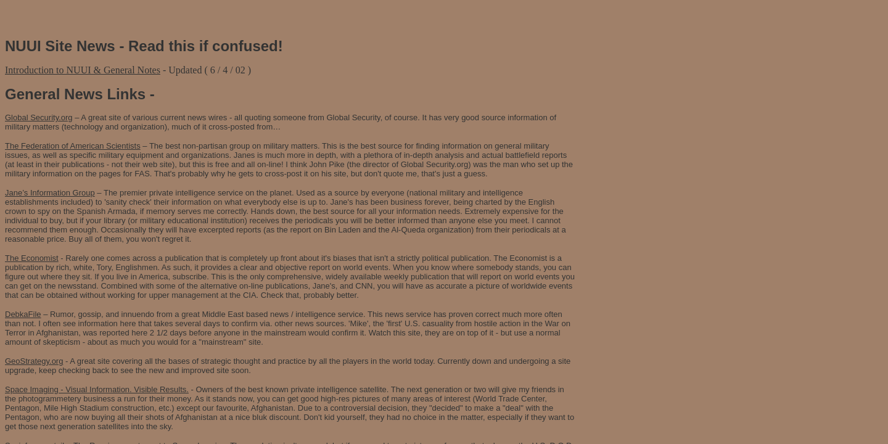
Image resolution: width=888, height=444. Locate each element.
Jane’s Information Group (50, 192)
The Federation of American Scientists (73, 145)
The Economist (32, 258)
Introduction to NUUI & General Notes (82, 70)
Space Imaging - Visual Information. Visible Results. (97, 389)
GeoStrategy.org (34, 361)
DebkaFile (23, 314)
